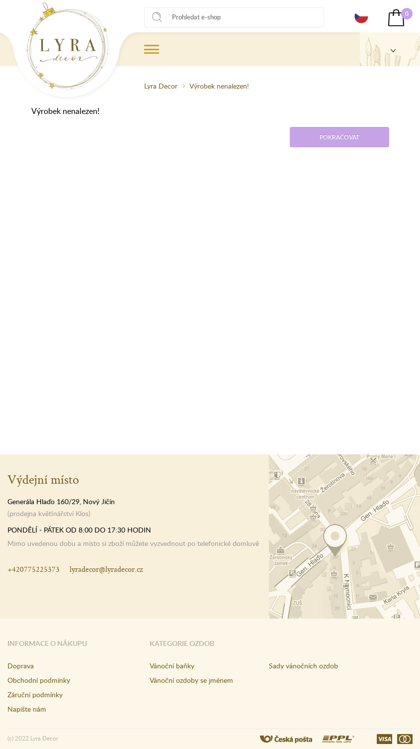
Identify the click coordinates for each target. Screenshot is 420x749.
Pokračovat (339, 137)
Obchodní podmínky (38, 680)
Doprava (20, 665)
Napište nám (26, 709)
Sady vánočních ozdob (303, 665)
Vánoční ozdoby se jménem (191, 680)
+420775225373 (33, 569)
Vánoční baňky (172, 665)
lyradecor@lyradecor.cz (106, 569)
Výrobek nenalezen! (219, 86)
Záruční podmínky (35, 694)
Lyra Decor (160, 86)
